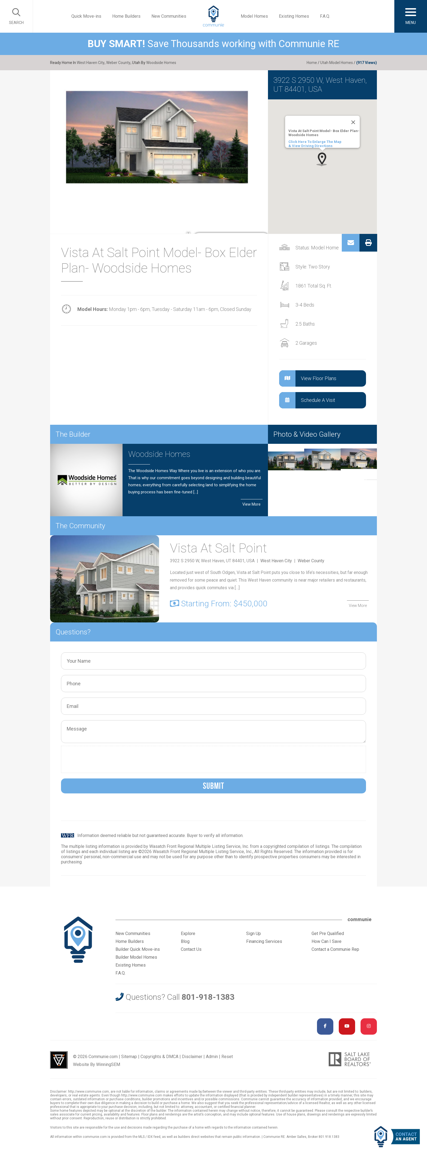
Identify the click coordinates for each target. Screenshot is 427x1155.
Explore (188, 933)
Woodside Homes (161, 62)
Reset (227, 1056)
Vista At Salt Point (219, 548)
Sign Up (253, 933)
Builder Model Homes (136, 957)
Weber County (118, 62)
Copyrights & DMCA (159, 1056)
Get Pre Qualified (328, 933)
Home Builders (126, 16)
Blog (185, 941)
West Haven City (90, 62)
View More (251, 504)
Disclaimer (192, 1056)
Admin (212, 1056)
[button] (322, 159)
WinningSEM (108, 1064)
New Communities (168, 16)
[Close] (353, 122)
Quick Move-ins (86, 16)
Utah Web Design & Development (59, 1060)
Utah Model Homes (336, 62)
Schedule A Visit (307, 400)
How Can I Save (326, 941)
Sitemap (129, 1056)
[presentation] (105, 759)
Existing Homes (294, 16)
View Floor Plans (307, 378)
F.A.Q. (325, 16)
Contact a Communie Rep (335, 949)
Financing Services (264, 941)
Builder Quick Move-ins (137, 949)
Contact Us (191, 949)
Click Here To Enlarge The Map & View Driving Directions (314, 144)
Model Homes (254, 16)
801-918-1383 (208, 997)
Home (312, 62)
